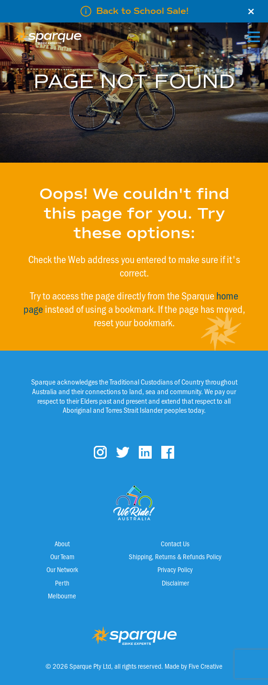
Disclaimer (175, 582)
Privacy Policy (175, 569)
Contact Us (175, 543)
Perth (62, 582)
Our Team (62, 556)
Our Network (62, 569)
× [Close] (251, 11)
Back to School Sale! (142, 11)
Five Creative (206, 666)
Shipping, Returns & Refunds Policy (175, 556)
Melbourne (62, 595)
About (62, 543)
